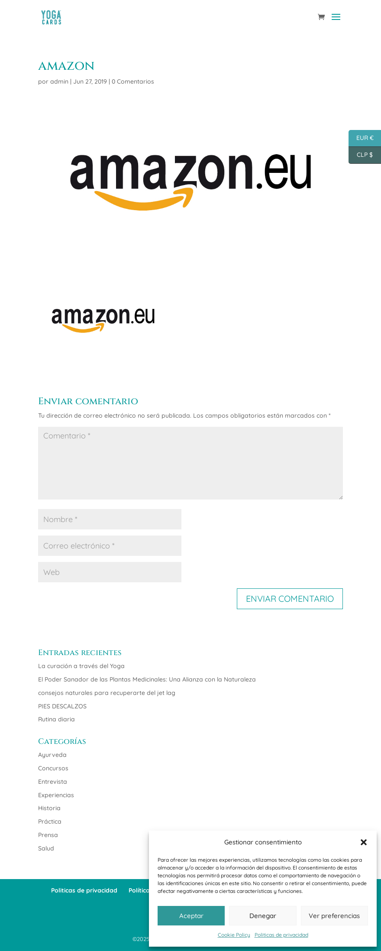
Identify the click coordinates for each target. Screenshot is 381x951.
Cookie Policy (234, 935)
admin (59, 81)
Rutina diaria (56, 719)
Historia (49, 808)
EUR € (361, 138)
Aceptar (191, 916)
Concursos (53, 768)
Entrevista (52, 781)
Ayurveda (52, 755)
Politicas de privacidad (281, 935)
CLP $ (361, 155)
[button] (363, 842)
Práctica (49, 821)
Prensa (48, 835)
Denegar (262, 916)
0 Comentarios (133, 81)
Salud (46, 848)
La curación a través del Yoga (81, 666)
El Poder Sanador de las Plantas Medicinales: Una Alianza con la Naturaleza (147, 679)
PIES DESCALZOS (62, 706)
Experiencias (56, 795)
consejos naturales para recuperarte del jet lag (106, 693)
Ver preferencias (334, 916)
